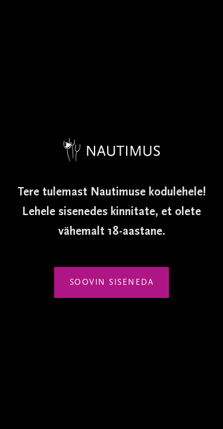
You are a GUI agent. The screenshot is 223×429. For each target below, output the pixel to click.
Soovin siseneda (112, 282)
